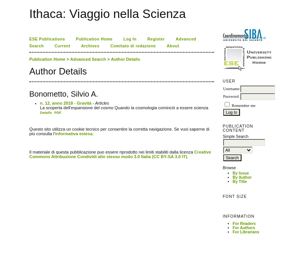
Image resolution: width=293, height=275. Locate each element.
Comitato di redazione (133, 46)
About (173, 46)
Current (62, 46)
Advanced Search (88, 59)
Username (231, 89)
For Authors (244, 228)
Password (231, 96)
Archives (90, 46)
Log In (130, 39)
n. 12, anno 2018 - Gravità (66, 103)
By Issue (241, 173)
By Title (240, 182)
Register (156, 39)
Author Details (125, 59)
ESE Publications (47, 39)
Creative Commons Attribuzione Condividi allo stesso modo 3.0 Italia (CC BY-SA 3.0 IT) (120, 154)
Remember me (243, 106)
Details (46, 112)
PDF (57, 112)
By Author (242, 177)
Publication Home (94, 39)
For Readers (244, 224)
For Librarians (246, 232)
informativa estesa (73, 133)
